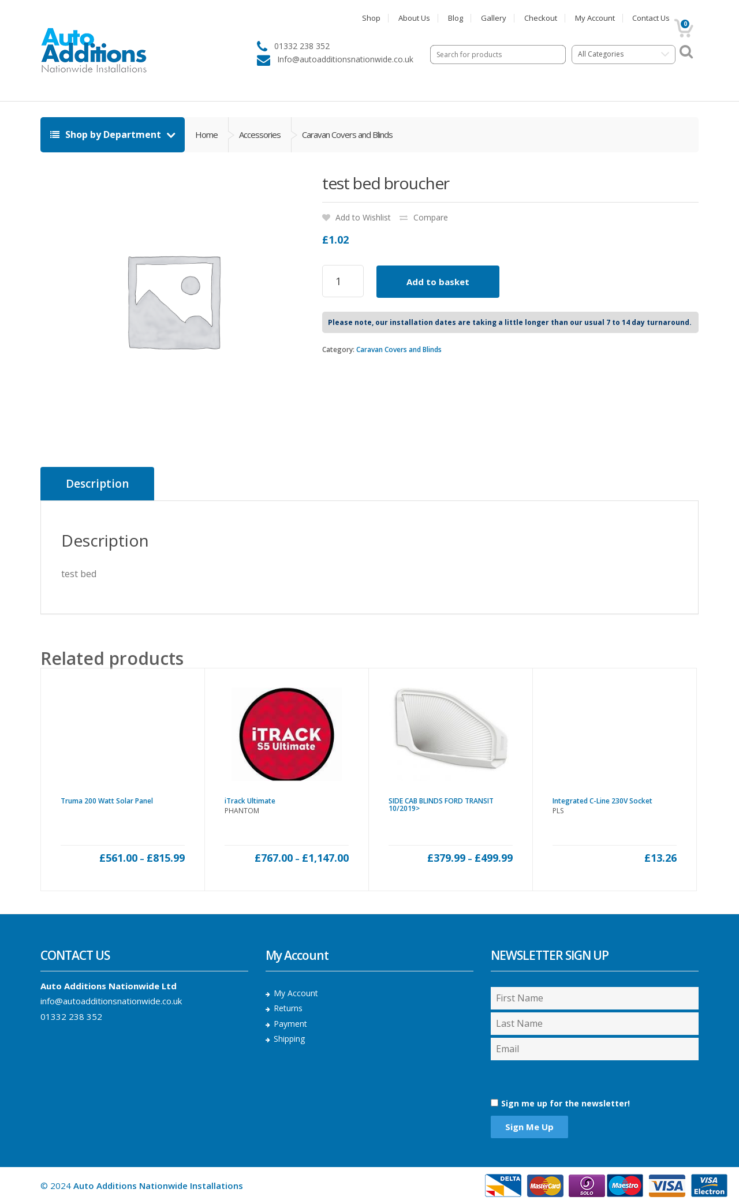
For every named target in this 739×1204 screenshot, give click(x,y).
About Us (414, 18)
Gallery (493, 18)
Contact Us (651, 18)
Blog (455, 18)
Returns (288, 1008)
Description (97, 483)
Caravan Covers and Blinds (399, 349)
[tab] (97, 484)
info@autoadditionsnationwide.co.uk (111, 1001)
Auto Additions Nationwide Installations (158, 1185)
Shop (371, 18)
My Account (595, 18)
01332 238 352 (71, 1016)
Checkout (540, 18)
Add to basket (437, 281)
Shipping (289, 1038)
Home (206, 134)
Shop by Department (106, 134)
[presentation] (552, 1079)
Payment (290, 1023)
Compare (430, 217)
